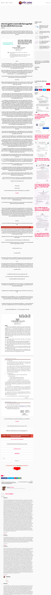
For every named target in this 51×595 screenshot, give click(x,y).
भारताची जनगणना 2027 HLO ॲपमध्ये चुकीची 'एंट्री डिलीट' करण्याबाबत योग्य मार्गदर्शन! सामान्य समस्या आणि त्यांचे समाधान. (43, 27)
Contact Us (11, 2)
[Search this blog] (40, 84)
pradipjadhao (3, 27)
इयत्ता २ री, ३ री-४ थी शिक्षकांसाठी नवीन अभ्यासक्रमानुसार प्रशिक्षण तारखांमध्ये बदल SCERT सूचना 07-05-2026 (44, 37)
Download (17, 421)
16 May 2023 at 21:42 (6, 498)
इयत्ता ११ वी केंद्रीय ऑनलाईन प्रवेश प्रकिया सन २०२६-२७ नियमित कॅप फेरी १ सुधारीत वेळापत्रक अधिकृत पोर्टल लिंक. (44, 42)
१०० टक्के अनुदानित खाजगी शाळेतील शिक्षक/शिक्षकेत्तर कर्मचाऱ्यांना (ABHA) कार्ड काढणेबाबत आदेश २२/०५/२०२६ (42, 235)
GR (4, 475)
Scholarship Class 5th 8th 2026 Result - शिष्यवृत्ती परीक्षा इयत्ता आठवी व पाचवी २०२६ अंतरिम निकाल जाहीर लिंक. (42, 186)
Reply (4, 532)
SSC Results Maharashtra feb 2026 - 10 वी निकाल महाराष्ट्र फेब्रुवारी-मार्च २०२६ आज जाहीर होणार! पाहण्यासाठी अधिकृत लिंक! (44, 47)
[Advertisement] (25, 13)
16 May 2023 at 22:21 (8, 577)
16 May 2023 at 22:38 (6, 584)
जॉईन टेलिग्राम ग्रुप (17, 453)
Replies (5, 533)
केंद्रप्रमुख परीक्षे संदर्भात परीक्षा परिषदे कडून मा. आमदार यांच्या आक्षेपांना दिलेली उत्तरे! (42, 160)
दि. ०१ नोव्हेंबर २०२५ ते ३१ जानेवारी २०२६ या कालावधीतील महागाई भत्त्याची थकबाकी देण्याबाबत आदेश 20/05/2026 (42, 116)
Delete (6, 532)
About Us (6, 2)
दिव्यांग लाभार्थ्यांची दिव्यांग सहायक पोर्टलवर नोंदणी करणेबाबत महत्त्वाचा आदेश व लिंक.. (17, 227)
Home (3, 2)
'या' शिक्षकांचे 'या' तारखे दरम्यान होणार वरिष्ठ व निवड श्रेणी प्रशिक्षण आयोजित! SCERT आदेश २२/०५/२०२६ (44, 32)
